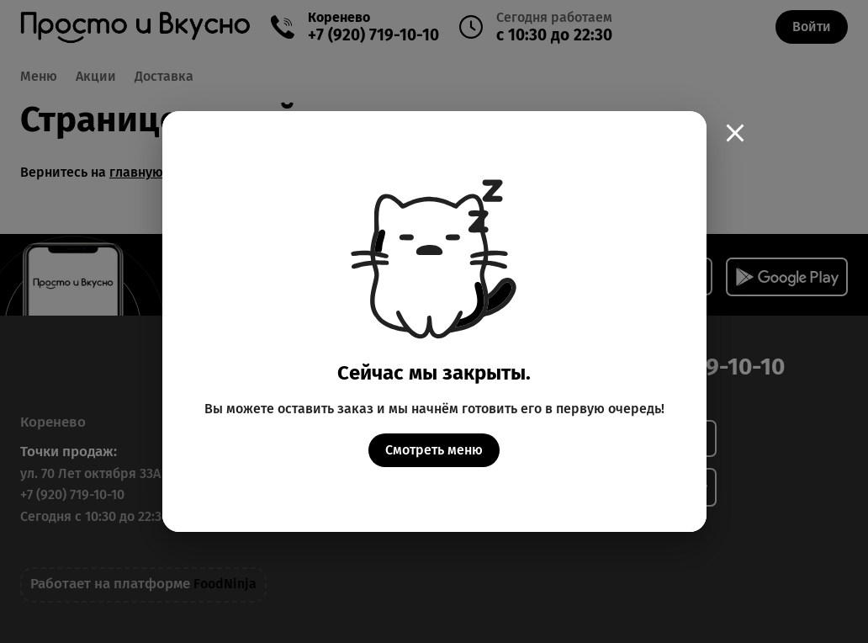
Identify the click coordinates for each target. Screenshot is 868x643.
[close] (735, 133)
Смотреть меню (434, 450)
